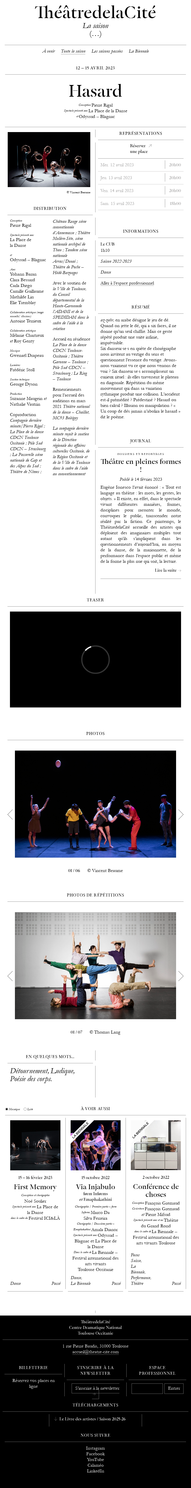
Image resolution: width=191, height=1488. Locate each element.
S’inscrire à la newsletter (97, 1388)
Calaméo (96, 1465)
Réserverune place (139, 149)
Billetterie (33, 1368)
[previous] (9, 814)
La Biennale (139, 51)
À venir (48, 51)
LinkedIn (95, 1471)
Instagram (95, 1448)
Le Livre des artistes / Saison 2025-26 (92, 1419)
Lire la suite (166, 570)
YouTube (95, 1459)
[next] (181, 814)
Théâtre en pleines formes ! (141, 466)
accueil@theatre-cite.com (95, 1351)
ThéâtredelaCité (95, 1322)
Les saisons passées (107, 51)
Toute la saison (73, 51)
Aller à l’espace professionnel (127, 283)
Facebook (95, 1454)
